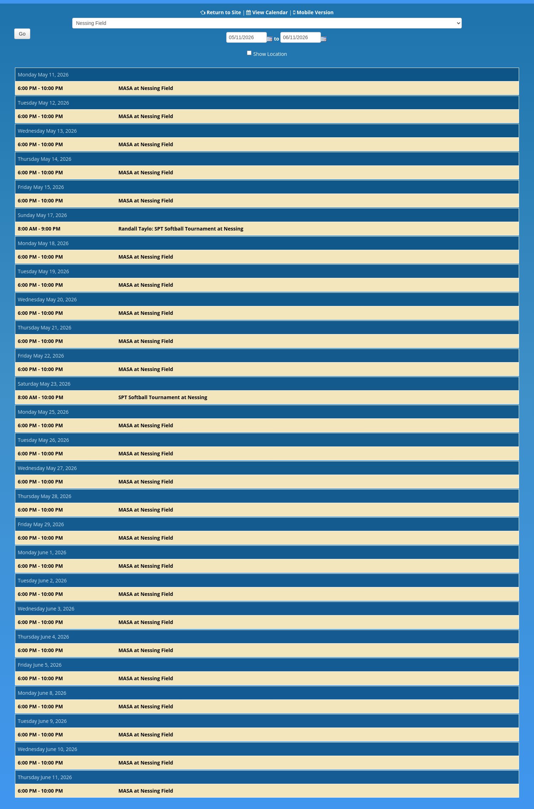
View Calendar (270, 12)
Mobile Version (315, 12)
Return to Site (224, 12)
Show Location (270, 54)
